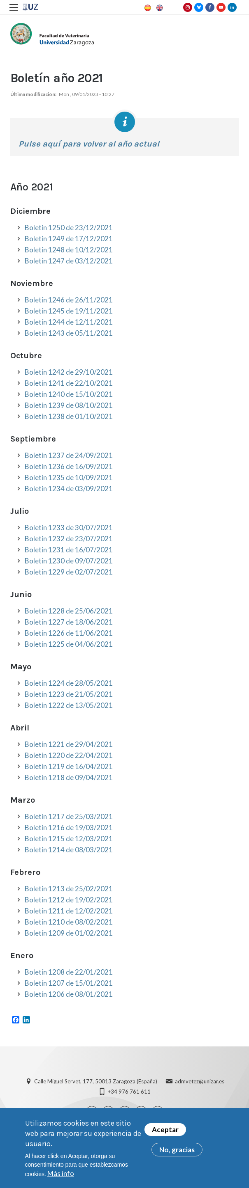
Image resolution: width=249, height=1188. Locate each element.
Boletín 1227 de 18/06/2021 (69, 622)
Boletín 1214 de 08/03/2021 (69, 849)
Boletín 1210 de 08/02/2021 (69, 922)
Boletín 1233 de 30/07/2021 (69, 527)
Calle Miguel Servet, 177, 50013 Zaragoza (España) (95, 1081)
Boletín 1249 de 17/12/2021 (69, 238)
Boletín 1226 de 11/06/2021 (69, 633)
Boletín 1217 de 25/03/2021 (69, 816)
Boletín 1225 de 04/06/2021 (69, 644)
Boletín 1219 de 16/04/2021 (69, 766)
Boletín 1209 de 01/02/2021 (69, 933)
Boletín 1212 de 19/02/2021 (69, 899)
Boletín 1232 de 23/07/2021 (69, 538)
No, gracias (177, 1151)
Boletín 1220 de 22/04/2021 (69, 755)
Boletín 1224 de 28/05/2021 (69, 683)
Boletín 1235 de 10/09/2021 (69, 477)
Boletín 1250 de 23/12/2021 (69, 227)
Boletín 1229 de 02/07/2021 (69, 572)
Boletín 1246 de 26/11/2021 (69, 299)
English (159, 8)
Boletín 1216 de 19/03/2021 (69, 827)
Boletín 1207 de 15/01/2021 (69, 983)
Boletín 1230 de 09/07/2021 (69, 560)
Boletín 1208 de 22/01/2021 (69, 972)
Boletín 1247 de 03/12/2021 (69, 260)
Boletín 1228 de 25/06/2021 (69, 611)
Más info (60, 1174)
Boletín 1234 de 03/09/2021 (69, 488)
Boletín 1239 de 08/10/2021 (69, 405)
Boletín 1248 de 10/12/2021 (69, 249)
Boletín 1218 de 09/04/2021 (69, 777)
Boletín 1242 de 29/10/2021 (69, 372)
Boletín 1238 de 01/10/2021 (69, 416)
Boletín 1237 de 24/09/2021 (69, 455)
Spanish (147, 8)
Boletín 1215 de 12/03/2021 (69, 838)
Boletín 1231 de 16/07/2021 (69, 549)
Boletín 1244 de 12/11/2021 (69, 322)
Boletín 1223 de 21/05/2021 (69, 694)
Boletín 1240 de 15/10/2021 (69, 394)
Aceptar (165, 1131)
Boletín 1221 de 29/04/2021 (69, 744)
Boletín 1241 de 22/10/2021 (69, 383)
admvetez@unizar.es (199, 1081)
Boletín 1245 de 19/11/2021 (69, 311)
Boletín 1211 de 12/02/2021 (69, 910)
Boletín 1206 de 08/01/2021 (69, 994)
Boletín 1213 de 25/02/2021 (69, 888)
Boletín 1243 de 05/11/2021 (69, 333)
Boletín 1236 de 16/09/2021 (69, 466)
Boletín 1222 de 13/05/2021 (69, 705)
